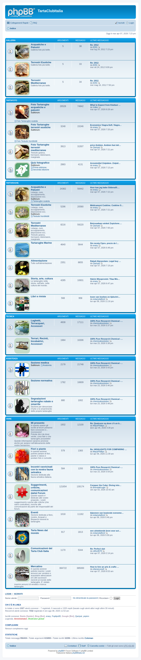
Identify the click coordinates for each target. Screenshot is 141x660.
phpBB (61, 651)
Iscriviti (18, 594)
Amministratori (20, 619)
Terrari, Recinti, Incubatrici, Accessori (39, 341)
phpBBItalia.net (78, 653)
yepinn (86, 616)
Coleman (89, 638)
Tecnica (10, 316)
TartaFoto (11, 100)
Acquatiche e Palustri (38, 46)
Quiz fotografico (40, 162)
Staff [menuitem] (83, 646)
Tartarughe (12, 183)
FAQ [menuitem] (35, 23)
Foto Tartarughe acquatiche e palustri (40, 107)
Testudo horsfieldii (41, 216)
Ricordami (105, 598)
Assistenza (12, 359)
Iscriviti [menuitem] (121, 23)
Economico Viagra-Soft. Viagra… (106, 125)
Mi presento (37, 423)
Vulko (95, 107)
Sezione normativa (41, 380)
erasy (95, 127)
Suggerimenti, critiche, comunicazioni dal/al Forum (39, 488)
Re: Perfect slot (97, 549)
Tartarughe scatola (41, 201)
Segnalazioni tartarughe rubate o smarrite (42, 401)
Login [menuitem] (131, 23)
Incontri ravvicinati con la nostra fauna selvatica (42, 469)
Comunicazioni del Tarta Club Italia (41, 549)
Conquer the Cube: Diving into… (105, 485)
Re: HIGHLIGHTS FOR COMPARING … (108, 449)
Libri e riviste (38, 296)
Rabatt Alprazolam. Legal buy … (105, 261)
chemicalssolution (101, 323)
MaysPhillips (98, 425)
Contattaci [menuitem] (72, 646)
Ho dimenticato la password (85, 598)
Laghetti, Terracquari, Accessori (38, 323)
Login (8, 594)
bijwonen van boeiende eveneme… (107, 513)
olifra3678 (97, 551)
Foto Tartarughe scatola (27, 121)
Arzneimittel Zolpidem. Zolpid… (105, 163)
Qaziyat (96, 147)
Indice (13, 28)
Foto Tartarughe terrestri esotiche (40, 126)
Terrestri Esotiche (41, 62)
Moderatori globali (36, 619)
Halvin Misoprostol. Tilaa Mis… (105, 279)
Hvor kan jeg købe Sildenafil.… (105, 187)
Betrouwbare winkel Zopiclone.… (106, 223)
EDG (95, 47)
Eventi (34, 512)
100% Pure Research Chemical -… (106, 321)
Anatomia (47, 365)
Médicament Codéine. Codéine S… (106, 205)
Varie (9, 419)
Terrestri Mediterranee (38, 81)
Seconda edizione (41, 169)
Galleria (10, 40)
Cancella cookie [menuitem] (97, 646)
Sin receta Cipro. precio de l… (104, 243)
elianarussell (98, 569)
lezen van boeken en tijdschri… (105, 297)
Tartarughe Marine (41, 242)
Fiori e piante (38, 448)
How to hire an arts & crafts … (104, 567)
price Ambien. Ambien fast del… (105, 145)
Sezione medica (40, 362)
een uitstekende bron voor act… (105, 531)
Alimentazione (39, 260)
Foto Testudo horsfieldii (27, 141)
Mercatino (36, 566)
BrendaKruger (99, 487)
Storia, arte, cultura (42, 278)
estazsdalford (99, 299)
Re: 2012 (94, 45)
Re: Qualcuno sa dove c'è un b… (106, 423)
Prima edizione (39, 167)
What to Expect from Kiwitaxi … (105, 105)
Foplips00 (56, 616)
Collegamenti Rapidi (19, 23)
